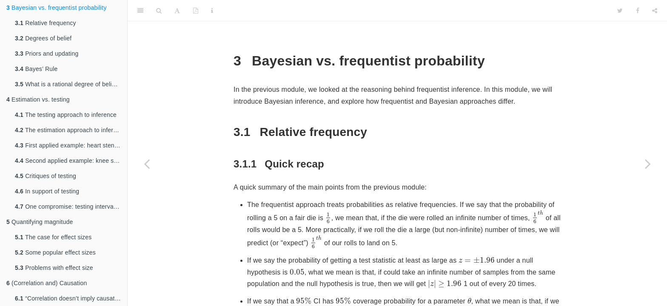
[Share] (655, 10)
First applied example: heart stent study (71, 145)
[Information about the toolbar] (212, 10)
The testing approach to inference (66, 114)
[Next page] (648, 163)
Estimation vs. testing (38, 99)
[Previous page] (147, 163)
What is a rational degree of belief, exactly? (71, 84)
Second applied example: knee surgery (71, 160)
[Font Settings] (177, 10)
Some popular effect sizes (55, 252)
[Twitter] (620, 10)
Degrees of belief (43, 38)
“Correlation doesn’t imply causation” (70, 298)
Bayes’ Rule (36, 68)
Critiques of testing (45, 176)
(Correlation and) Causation (46, 283)
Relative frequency (45, 23)
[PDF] (196, 10)
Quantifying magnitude (39, 221)
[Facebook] (638, 10)
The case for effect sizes (53, 237)
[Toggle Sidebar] (140, 10)
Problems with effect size (54, 267)
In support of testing (47, 191)
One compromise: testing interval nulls (71, 206)
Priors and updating (46, 53)
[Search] (159, 10)
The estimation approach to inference (70, 130)
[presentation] (328, 218)
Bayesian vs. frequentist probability (56, 7)
